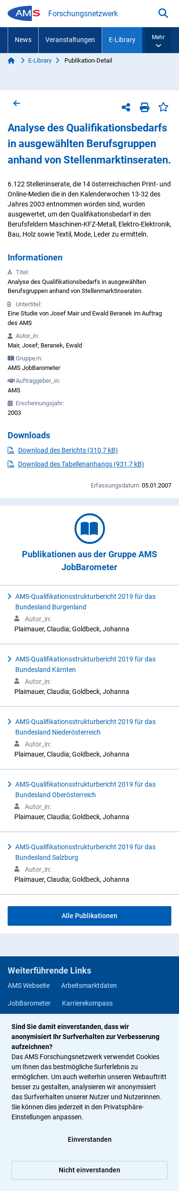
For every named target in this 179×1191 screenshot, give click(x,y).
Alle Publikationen (89, 916)
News (23, 39)
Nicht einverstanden (89, 1170)
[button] (158, 40)
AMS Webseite (29, 985)
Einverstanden (90, 1139)
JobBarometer (29, 1003)
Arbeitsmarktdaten (89, 985)
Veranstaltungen (70, 39)
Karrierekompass (87, 1003)
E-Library (122, 39)
